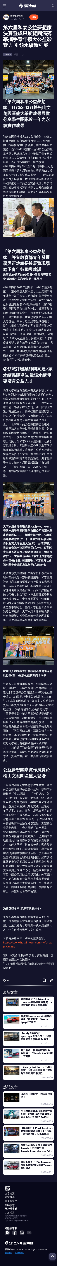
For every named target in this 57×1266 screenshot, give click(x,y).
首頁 (7, 1187)
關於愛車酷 (11, 1208)
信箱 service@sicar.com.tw (17, 1220)
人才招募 (10, 1212)
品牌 (7, 1190)
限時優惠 (10, 1205)
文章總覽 (10, 1193)
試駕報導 (10, 1196)
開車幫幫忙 (11, 1201)
